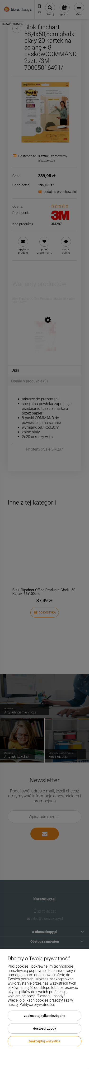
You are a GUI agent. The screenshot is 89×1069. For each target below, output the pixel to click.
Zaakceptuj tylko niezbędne (44, 1016)
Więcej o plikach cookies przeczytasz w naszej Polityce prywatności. (40, 1002)
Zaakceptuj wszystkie (44, 1041)
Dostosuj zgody (44, 1028)
